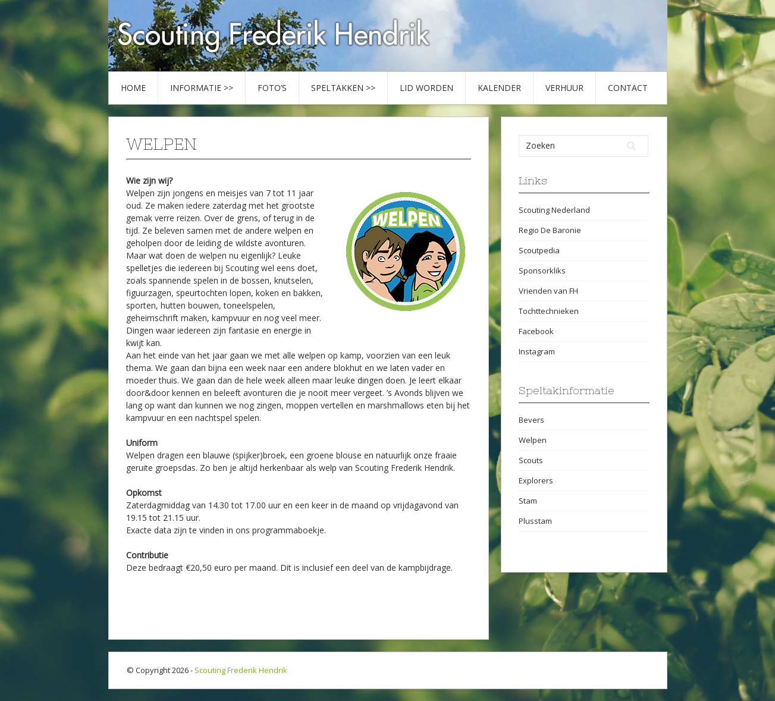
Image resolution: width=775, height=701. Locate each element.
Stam (528, 500)
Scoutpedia (539, 250)
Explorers (536, 480)
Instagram (537, 351)
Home (133, 87)
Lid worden (426, 87)
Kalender (499, 87)
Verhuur (564, 87)
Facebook (536, 331)
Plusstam (535, 520)
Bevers (531, 419)
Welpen (533, 440)
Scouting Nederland (554, 210)
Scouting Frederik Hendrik (240, 670)
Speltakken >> (343, 87)
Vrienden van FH (548, 290)
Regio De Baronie (550, 230)
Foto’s (272, 87)
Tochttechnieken (549, 311)
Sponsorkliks (542, 270)
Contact (628, 87)
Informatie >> (201, 87)
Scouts (531, 460)
